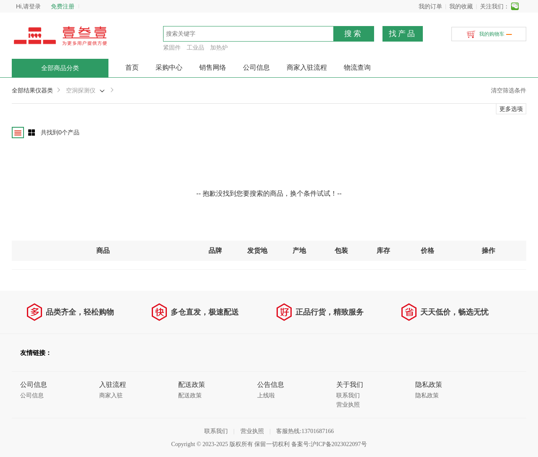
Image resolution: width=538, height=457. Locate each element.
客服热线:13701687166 (305, 431)
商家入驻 (111, 395)
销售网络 (212, 67)
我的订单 (430, 6)
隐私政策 (427, 395)
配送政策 (190, 395)
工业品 (195, 47)
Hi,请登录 (28, 6)
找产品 (403, 33)
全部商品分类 (60, 68)
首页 (132, 67)
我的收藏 (461, 6)
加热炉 (219, 47)
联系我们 (348, 395)
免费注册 (62, 6)
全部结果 (23, 90)
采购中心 (169, 67)
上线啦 (266, 395)
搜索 (353, 33)
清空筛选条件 (508, 90)
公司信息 (256, 67)
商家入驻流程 (307, 67)
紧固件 (172, 47)
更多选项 (511, 108)
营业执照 (348, 405)
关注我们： (494, 6)
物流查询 (357, 67)
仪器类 (44, 90)
